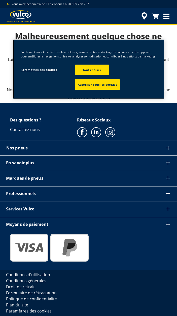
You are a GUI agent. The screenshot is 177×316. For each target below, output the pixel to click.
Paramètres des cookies (39, 70)
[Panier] (155, 16)
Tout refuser (92, 70)
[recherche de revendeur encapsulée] (144, 16)
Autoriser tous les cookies (97, 84)
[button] (166, 16)
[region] (88, 69)
